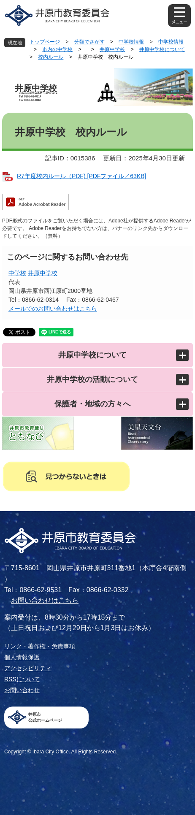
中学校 (17, 273)
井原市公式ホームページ (45, 717)
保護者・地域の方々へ (92, 404)
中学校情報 (131, 42)
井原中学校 (112, 49)
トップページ (45, 42)
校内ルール (50, 57)
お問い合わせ (22, 690)
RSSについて (22, 679)
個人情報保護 (22, 657)
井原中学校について (162, 49)
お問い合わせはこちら (45, 600)
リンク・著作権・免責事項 (39, 646)
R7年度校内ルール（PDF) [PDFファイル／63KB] (81, 176)
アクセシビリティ (27, 668)
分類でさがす (89, 42)
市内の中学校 (57, 49)
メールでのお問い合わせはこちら (52, 308)
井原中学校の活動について (92, 379)
